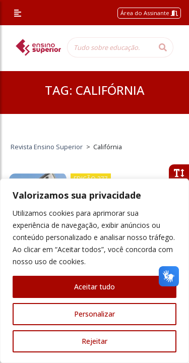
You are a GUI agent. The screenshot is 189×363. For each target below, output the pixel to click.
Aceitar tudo (94, 286)
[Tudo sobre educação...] (110, 47)
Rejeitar (94, 341)
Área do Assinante (149, 13)
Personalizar (94, 314)
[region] (94, 270)
